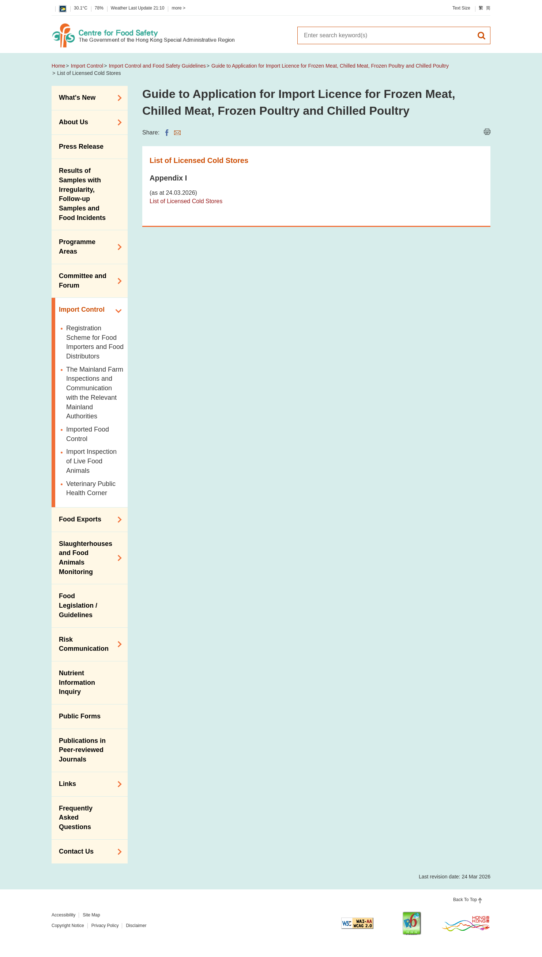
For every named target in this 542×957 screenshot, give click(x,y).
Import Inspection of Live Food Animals (91, 461)
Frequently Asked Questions (76, 818)
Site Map (91, 915)
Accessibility (63, 915)
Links (88, 784)
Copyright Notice (68, 925)
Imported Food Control (87, 434)
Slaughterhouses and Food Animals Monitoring (88, 558)
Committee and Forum (88, 280)
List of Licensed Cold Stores (186, 201)
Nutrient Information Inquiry (77, 682)
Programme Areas (88, 246)
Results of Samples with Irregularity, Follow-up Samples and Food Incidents (82, 194)
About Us (88, 122)
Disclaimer (136, 925)
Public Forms (80, 716)
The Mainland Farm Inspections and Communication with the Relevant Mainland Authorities (94, 393)
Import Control (87, 66)
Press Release (81, 146)
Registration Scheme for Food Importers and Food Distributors (95, 342)
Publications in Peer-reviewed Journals (82, 750)
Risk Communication (88, 644)
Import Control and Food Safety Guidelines (157, 66)
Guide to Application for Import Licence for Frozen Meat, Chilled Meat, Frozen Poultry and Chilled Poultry (330, 66)
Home (58, 66)
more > (178, 8)
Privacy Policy (105, 925)
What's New (88, 97)
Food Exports (88, 519)
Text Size (461, 8)
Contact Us (88, 851)
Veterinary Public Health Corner (91, 488)
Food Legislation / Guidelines (78, 605)
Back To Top (465, 899)
